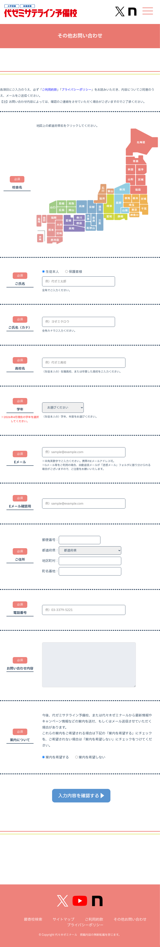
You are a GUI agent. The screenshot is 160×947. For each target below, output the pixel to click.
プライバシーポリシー (76, 90)
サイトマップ (64, 919)
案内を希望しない (92, 757)
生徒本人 (52, 271)
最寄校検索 (33, 919)
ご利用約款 (49, 90)
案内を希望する (57, 757)
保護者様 (75, 271)
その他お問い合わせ (130, 919)
